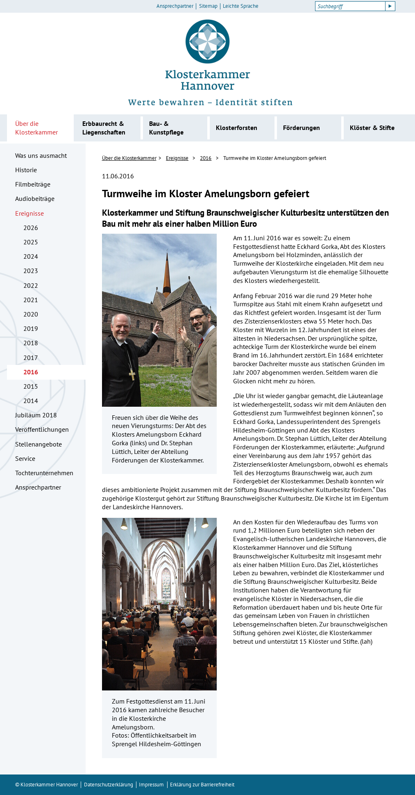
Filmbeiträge (32, 184)
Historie (26, 170)
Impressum (151, 784)
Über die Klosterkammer (36, 127)
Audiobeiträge (34, 198)
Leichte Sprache (241, 6)
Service (25, 458)
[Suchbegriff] (350, 6)
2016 (30, 372)
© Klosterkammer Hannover (46, 784)
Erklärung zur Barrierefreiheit (202, 784)
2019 (30, 328)
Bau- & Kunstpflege (166, 127)
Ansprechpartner (174, 6)
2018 (30, 343)
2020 (30, 314)
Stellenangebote (38, 444)
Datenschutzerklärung (108, 784)
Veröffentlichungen (42, 429)
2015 (30, 386)
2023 (30, 271)
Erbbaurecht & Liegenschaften (103, 127)
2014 (30, 400)
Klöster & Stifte (372, 127)
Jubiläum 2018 (36, 415)
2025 (30, 242)
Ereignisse (29, 213)
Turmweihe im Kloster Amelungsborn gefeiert (274, 158)
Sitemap (208, 6)
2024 (30, 256)
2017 (30, 357)
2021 (30, 300)
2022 (30, 285)
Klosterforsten (236, 127)
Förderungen (301, 127)
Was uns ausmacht (41, 155)
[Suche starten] (390, 6)
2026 (30, 227)
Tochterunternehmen (44, 473)
